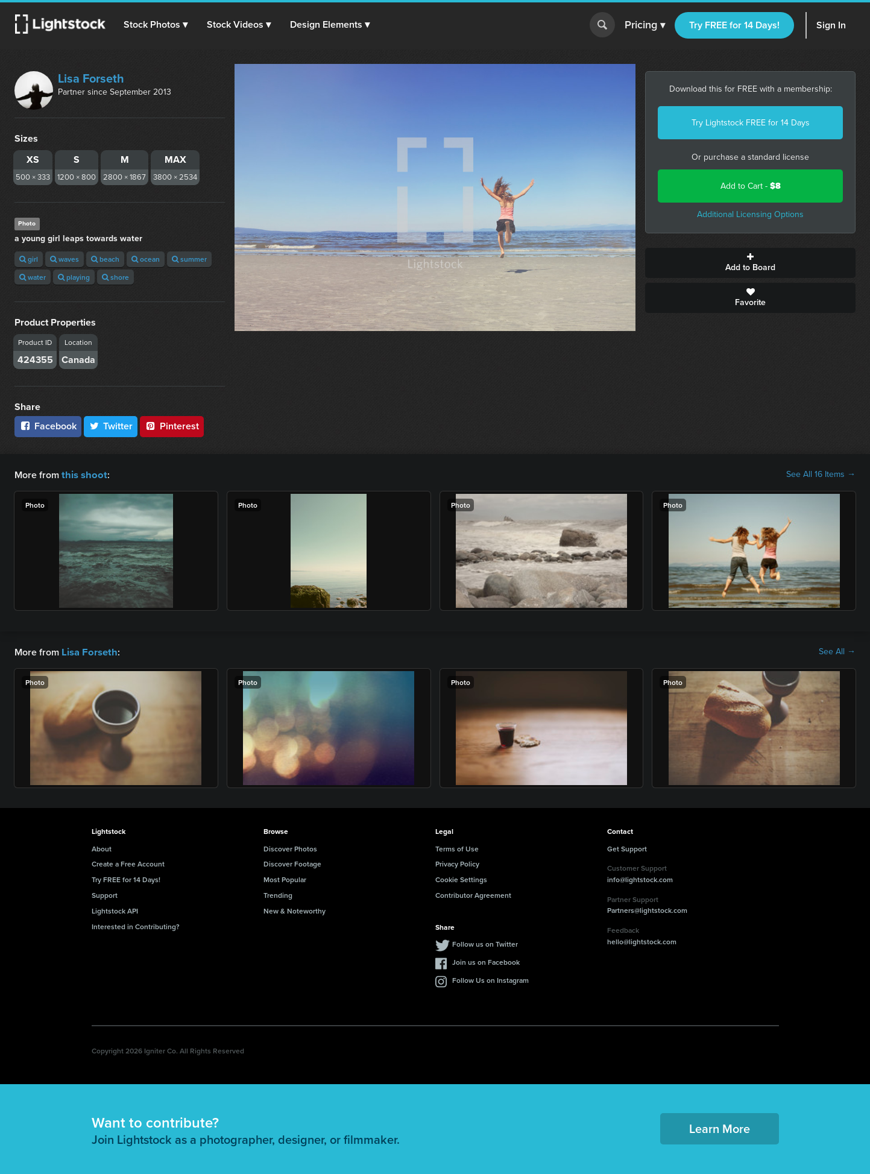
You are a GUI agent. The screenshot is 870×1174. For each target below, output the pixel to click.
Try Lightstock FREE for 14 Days (751, 122)
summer (189, 259)
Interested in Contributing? (136, 925)
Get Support (627, 847)
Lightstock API (115, 909)
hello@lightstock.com (641, 940)
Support (105, 894)
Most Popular (284, 878)
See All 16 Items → (821, 475)
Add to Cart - (750, 186)
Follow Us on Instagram (490, 979)
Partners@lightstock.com (647, 909)
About (102, 847)
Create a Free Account (128, 862)
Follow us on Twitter (485, 943)
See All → (837, 651)
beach (105, 259)
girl (28, 259)
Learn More (719, 1127)
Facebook (48, 426)
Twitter (111, 426)
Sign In (831, 25)
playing (74, 277)
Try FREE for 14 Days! (734, 25)
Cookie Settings (461, 878)
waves (64, 259)
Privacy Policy (457, 862)
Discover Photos (290, 847)
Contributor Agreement (473, 894)
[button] (156, 24)
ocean (145, 259)
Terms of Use (457, 847)
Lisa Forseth (91, 78)
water (32, 277)
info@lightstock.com (640, 878)
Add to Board (750, 263)
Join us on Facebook (486, 961)
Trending (277, 894)
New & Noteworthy (294, 909)
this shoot (82, 474)
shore (115, 277)
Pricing (645, 25)
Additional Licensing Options (750, 214)
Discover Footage (292, 862)
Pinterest (172, 426)
